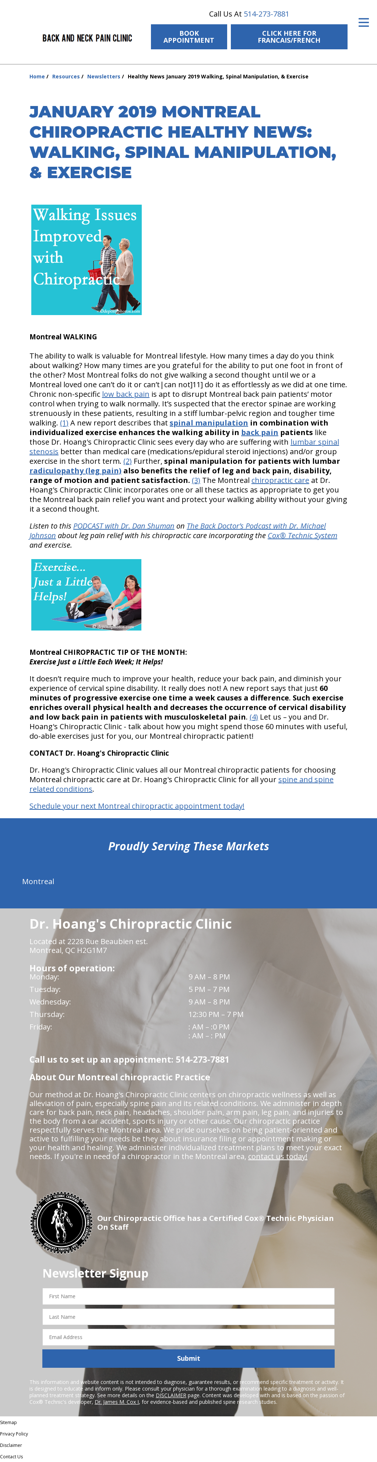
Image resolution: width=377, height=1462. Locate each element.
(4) (254, 717)
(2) (127, 461)
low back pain (125, 394)
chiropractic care (280, 480)
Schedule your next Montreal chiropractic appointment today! (136, 806)
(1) (64, 423)
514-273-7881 (266, 14)
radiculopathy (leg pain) (75, 471)
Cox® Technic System (302, 535)
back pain (259, 432)
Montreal (38, 881)
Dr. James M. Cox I (117, 1401)
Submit (188, 1358)
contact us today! (277, 1156)
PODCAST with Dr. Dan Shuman (124, 526)
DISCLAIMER (171, 1395)
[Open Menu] (364, 22)
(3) (196, 480)
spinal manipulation (209, 423)
